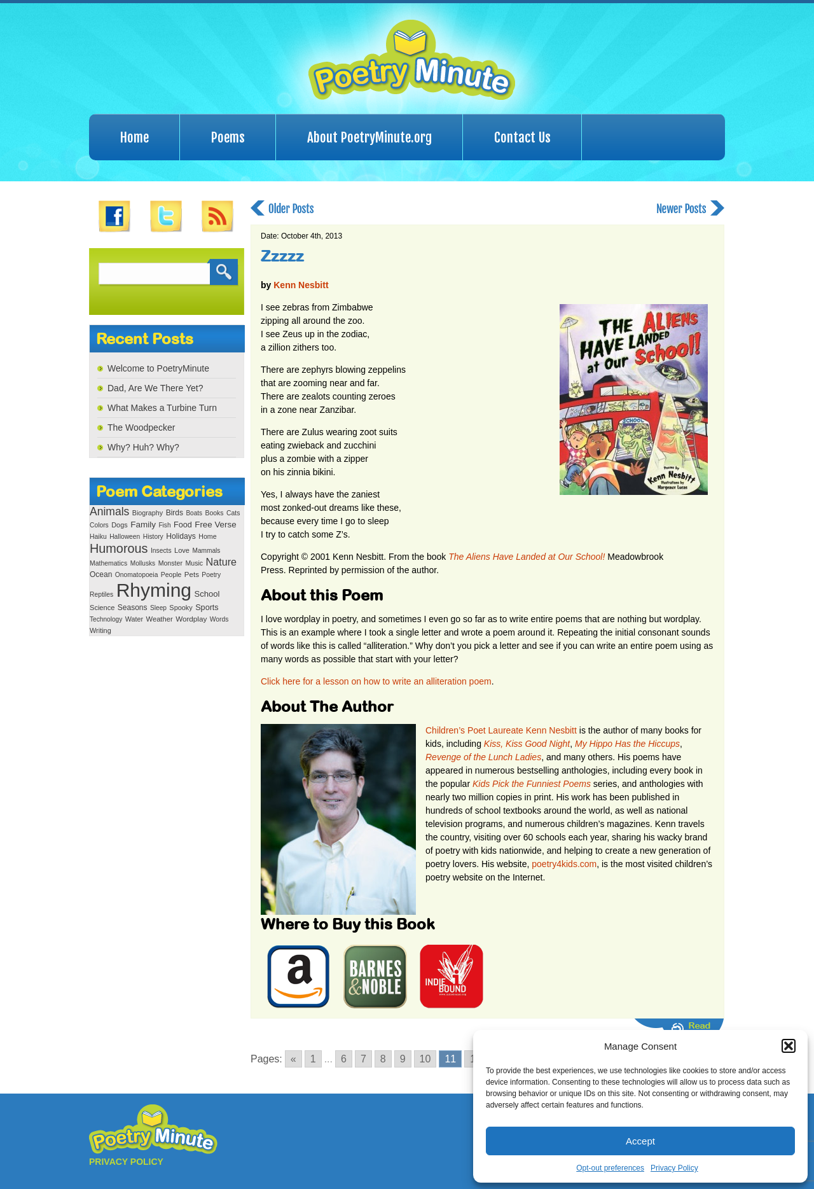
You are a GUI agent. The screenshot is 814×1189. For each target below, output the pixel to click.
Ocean (101, 574)
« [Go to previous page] (293, 1058)
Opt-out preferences (610, 1168)
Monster (170, 563)
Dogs (119, 525)
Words (219, 619)
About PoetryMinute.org (369, 137)
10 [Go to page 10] (425, 1058)
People (171, 574)
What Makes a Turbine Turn (162, 408)
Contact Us (522, 137)
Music (194, 563)
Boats (194, 513)
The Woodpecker (141, 427)
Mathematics (108, 563)
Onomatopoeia (136, 574)
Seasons (133, 607)
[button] (788, 1046)
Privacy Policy (674, 1168)
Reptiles (101, 594)
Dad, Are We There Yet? (155, 388)
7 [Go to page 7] (363, 1058)
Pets (191, 574)
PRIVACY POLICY (126, 1162)
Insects (161, 550)
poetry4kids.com (564, 864)
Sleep (158, 607)
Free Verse (215, 524)
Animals (109, 511)
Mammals (206, 550)
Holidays (181, 536)
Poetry (211, 574)
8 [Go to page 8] (383, 1058)
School (206, 594)
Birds (174, 512)
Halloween (124, 536)
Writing (100, 630)
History (153, 536)
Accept (640, 1141)
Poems (228, 137)
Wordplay (191, 619)
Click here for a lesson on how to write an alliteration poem (376, 681)
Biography (147, 513)
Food (183, 524)
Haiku (98, 536)
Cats (233, 513)
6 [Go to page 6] (344, 1058)
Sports (206, 607)
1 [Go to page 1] (313, 1058)
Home (134, 137)
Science (102, 607)
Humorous (119, 548)
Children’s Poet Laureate (474, 730)
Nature (221, 561)
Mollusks (142, 563)
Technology (106, 619)
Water (134, 619)
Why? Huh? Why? (143, 447)
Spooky (180, 607)
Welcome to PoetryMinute (158, 368)
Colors (99, 525)
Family (143, 524)
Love (182, 550)
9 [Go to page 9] (403, 1058)
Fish (164, 525)
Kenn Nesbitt (300, 285)
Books (214, 513)
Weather (159, 619)
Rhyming (153, 590)
